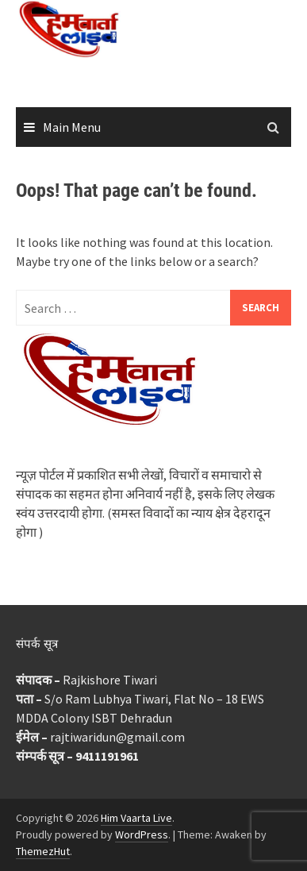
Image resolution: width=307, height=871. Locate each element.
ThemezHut (43, 851)
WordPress (141, 834)
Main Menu (72, 127)
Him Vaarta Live (136, 818)
